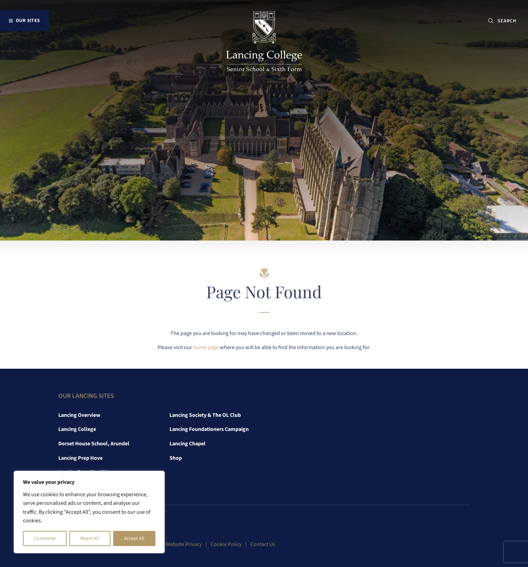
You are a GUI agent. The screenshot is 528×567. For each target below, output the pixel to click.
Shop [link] (175, 458)
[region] (89, 512)
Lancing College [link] (77, 429)
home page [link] (206, 347)
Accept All (134, 538)
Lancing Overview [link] (79, 415)
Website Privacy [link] (184, 544)
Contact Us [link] (262, 544)
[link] (264, 42)
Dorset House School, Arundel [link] (93, 443)
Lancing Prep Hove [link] (80, 458)
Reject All (89, 538)
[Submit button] (490, 20)
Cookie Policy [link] (226, 544)
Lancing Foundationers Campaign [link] (209, 429)
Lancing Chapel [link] (187, 443)
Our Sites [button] (28, 20)
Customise (45, 538)
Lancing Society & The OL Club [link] (205, 415)
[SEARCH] (510, 21)
